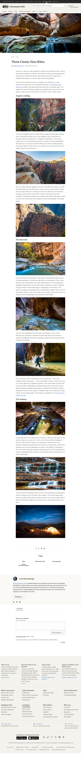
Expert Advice (26, 709)
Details (64, 677)
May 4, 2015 (30, 636)
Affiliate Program (48, 714)
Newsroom (67, 712)
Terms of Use (10, 747)
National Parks (40, 561)
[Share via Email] (44, 549)
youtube (59, 737)
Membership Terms (44, 749)
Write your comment (22, 618)
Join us (23, 683)
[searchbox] (49, 6)
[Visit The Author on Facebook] (17, 602)
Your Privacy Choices (22, 747)
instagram (44, 737)
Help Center (6, 724)
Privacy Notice (35, 747)
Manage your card (72, 677)
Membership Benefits (7, 700)
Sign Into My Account (7, 692)
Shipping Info (26, 700)
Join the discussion (21, 620)
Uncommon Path (17, 6)
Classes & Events (27, 711)
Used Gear (4, 712)
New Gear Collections (7, 709)
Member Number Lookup (8, 707)
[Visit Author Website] (14, 602)
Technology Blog (69, 714)
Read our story (5, 677)
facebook (51, 737)
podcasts (63, 737)
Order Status (25, 692)
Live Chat (69, 724)
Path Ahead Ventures (28, 716)
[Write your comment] (40, 626)
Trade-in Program (6, 714)
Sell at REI (46, 712)
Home (13, 57)
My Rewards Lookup (7, 695)
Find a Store (38, 724)
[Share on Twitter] (39, 549)
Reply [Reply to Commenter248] (63, 642)
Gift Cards (46, 695)
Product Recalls (19, 749)
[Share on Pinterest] (42, 549)
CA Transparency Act (31, 749)
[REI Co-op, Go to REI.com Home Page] (5, 6)
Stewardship (67, 717)
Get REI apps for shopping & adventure (27, 735)
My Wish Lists (5, 697)
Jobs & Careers (47, 707)
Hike (23, 561)
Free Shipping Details (70, 695)
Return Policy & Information (30, 695)
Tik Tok (48, 737)
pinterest (55, 737)
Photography (56, 561)
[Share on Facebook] (36, 549)
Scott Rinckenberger (17, 66)
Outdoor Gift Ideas (48, 692)
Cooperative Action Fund (71, 709)
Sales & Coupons (69, 692)
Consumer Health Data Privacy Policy (65, 747)
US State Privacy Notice (47, 747)
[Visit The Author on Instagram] (20, 602)
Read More (19, 597)
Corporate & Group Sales (50, 717)
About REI (67, 707)
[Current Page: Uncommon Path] (47, 1)
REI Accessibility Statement (59, 749)
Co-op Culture (47, 709)
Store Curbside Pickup (28, 697)
